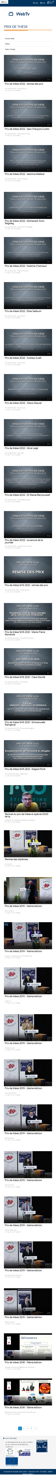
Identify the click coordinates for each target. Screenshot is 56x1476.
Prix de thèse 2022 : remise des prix (24, 84)
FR (53, 2)
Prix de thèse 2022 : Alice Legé (21, 448)
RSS (42, 3)
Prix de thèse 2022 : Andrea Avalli (23, 358)
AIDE (35, 3)
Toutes (28, 44)
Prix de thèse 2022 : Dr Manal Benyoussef (27, 495)
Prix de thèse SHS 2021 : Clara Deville (25, 677)
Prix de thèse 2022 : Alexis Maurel (23, 403)
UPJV (50, 3)
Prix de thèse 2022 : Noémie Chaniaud (26, 266)
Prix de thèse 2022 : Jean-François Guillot (27, 129)
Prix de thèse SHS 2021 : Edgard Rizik (25, 769)
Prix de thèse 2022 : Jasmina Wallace (24, 174)
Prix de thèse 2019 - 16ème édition (23, 906)
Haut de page (11, 1438)
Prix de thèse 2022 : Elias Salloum (23, 311)
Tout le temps (28, 49)
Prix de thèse (28, 39)
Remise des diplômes (16, 859)
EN (49, 2)
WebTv (23, 14)
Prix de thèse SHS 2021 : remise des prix (26, 585)
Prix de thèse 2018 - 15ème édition (23, 1362)
